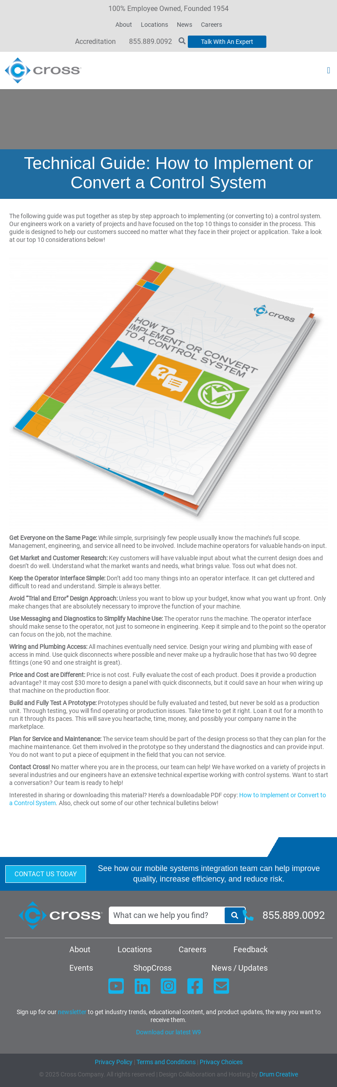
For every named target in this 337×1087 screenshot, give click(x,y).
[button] (328, 70)
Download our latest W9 (168, 1032)
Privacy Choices (221, 1061)
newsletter (72, 1011)
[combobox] (166, 915)
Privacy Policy (114, 1061)
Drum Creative (278, 1074)
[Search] (235, 915)
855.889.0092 (150, 41)
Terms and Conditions (165, 1061)
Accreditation (95, 41)
